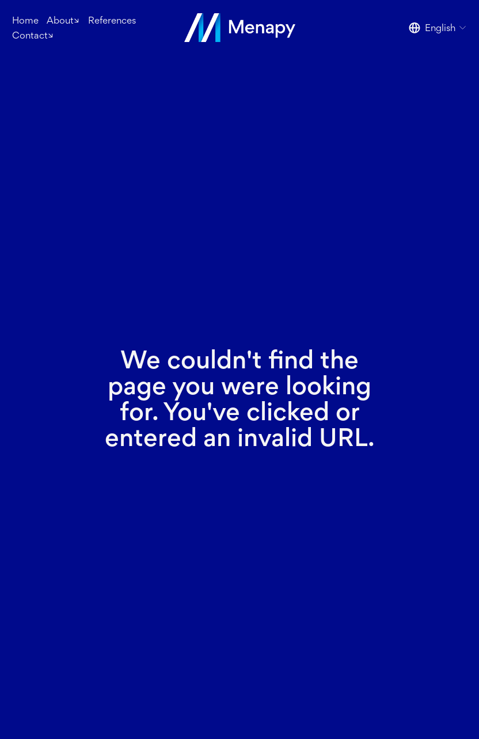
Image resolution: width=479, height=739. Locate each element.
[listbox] (438, 28)
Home (25, 20)
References (112, 20)
